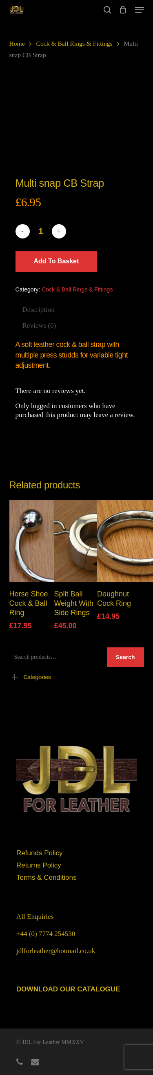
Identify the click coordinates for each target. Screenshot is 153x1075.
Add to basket (56, 261)
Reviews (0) (39, 325)
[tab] (79, 310)
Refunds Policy (39, 853)
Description (38, 309)
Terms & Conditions (46, 877)
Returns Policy (38, 865)
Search (125, 657)
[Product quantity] (40, 231)
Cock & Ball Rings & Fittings (74, 43)
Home (17, 43)
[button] (139, 10)
